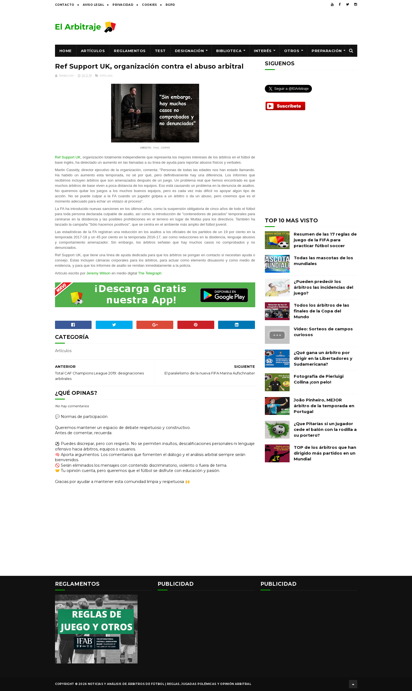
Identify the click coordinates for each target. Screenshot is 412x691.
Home (65, 50)
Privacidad (122, 5)
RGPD (170, 5)
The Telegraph (149, 273)
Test (160, 50)
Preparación (327, 50)
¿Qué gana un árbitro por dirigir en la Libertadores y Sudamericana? (323, 358)
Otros (292, 50)
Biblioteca (228, 50)
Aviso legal (93, 5)
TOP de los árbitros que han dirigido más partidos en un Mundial (325, 453)
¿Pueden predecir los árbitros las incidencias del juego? (323, 287)
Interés (263, 50)
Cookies (149, 5)
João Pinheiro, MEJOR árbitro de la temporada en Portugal (324, 405)
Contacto (64, 5)
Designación (189, 50)
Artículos (93, 50)
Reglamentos (130, 50)
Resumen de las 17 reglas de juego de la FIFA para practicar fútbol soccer (325, 239)
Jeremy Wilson (98, 273)
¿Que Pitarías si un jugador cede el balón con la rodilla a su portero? (325, 429)
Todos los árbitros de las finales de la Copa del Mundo (321, 311)
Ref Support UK (68, 157)
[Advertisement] (257, 26)
